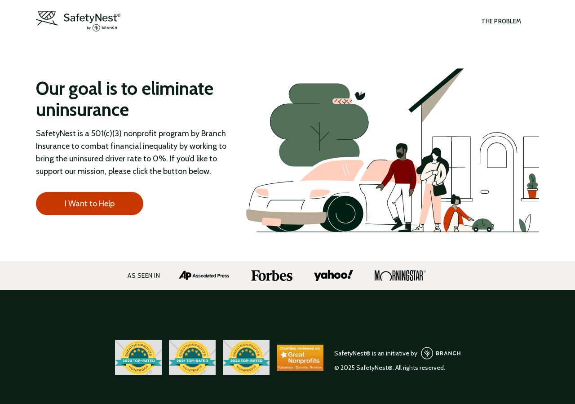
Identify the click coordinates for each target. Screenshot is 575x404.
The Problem (501, 21)
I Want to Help (90, 204)
